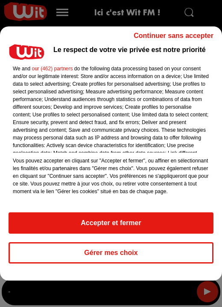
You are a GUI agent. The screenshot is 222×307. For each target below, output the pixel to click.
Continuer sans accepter (173, 35)
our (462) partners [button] (52, 69)
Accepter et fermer (111, 222)
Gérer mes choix (110, 252)
